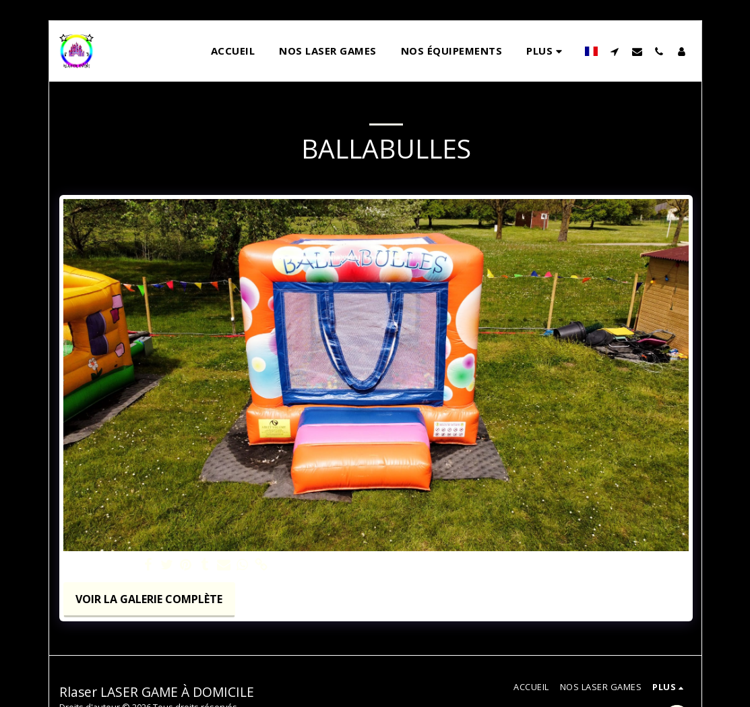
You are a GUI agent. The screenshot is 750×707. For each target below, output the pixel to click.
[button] (614, 51)
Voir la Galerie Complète (148, 599)
